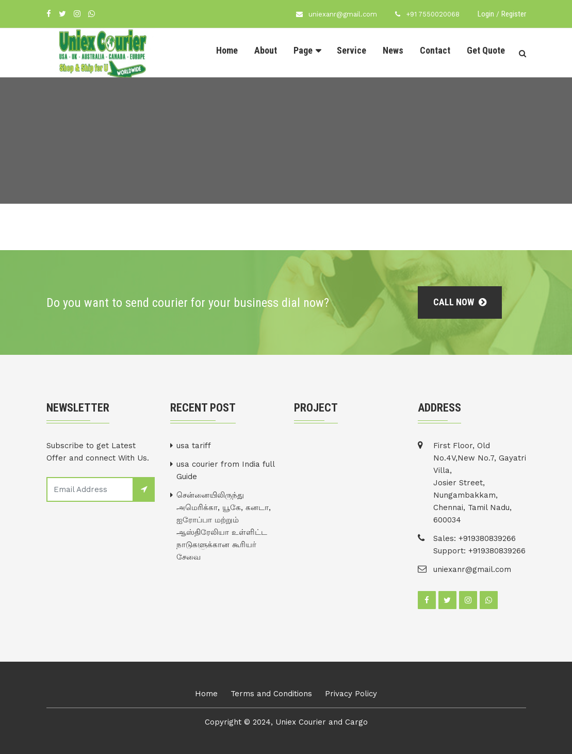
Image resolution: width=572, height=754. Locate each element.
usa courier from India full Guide (225, 470)
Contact (435, 50)
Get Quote (486, 50)
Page (303, 50)
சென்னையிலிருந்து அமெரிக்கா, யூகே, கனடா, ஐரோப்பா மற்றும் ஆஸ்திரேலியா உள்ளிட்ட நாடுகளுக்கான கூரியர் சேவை (223, 526)
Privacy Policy (351, 693)
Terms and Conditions (271, 693)
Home (227, 50)
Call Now (459, 302)
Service (351, 50)
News (393, 50)
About (265, 50)
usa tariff (193, 445)
